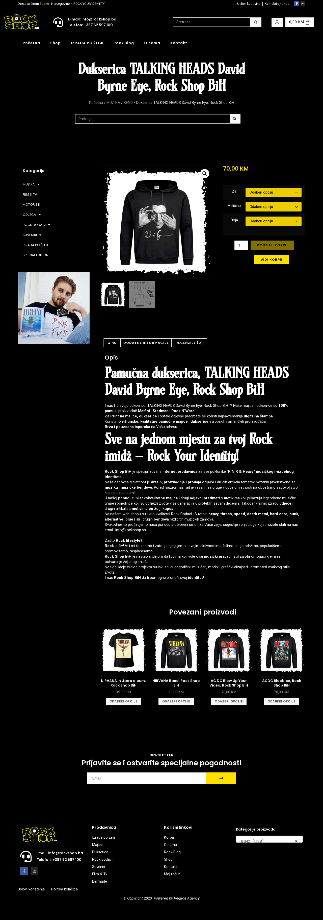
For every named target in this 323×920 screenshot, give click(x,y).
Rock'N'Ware (183, 411)
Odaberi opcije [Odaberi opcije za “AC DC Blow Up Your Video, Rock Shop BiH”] (229, 701)
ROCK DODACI (36, 225)
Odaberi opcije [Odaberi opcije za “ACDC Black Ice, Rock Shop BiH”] (281, 701)
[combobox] (269, 839)
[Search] (255, 22)
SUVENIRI (32, 235)
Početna (31, 42)
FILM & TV (30, 194)
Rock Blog (124, 42)
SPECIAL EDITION (35, 255)
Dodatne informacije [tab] (146, 342)
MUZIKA (113, 102)
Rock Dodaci (181, 514)
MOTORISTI (31, 204)
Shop (55, 42)
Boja (234, 220)
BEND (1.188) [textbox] (268, 841)
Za (234, 191)
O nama (152, 42)
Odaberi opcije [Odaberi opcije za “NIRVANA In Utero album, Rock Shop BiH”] (124, 701)
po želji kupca (161, 508)
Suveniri (201, 514)
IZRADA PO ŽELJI (87, 42)
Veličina (234, 205)
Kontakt (178, 42)
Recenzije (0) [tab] (189, 342)
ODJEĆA (32, 214)
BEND (128, 102)
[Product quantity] (241, 245)
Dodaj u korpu (272, 245)
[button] (204, 173)
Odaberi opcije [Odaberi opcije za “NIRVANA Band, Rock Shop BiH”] (176, 701)
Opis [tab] (112, 342)
